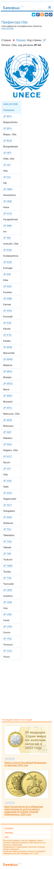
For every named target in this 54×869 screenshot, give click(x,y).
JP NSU (7, 444)
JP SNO (7, 517)
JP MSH (7, 395)
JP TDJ (7, 529)
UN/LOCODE (7, 28)
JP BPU (7, 128)
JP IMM (7, 225)
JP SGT (7, 505)
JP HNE (7, 201)
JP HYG (7, 213)
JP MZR (7, 420)
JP (44, 40)
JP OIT (7, 468)
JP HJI (7, 177)
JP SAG (7, 492)
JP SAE (7, 480)
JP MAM (8, 359)
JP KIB (7, 274)
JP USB (7, 602)
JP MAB (7, 347)
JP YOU (7, 650)
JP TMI (7, 553)
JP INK (7, 237)
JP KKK (7, 286)
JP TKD (7, 541)
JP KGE (7, 262)
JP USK (7, 614)
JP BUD (7, 140)
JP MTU (7, 407)
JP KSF (7, 322)
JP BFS (7, 116)
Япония (20, 40)
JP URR (7, 590)
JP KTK (7, 334)
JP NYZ (7, 456)
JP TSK (7, 577)
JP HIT (7, 164)
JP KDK (7, 249)
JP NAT (7, 432)
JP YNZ (7, 638)
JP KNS (7, 310)
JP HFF (7, 152)
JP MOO (8, 383)
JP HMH (7, 189)
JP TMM (7, 565)
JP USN (7, 626)
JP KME (7, 298)
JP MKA (7, 371)
